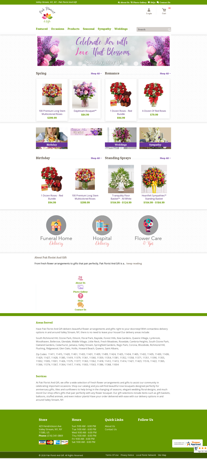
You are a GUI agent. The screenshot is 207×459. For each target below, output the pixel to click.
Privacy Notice (127, 456)
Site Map (162, 456)
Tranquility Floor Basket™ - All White (120, 198)
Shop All (96, 73)
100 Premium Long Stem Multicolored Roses (52, 113)
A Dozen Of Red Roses (154, 111)
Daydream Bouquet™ (84, 111)
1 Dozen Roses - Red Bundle (121, 113)
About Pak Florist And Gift (50, 258)
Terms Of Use (112, 456)
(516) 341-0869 (55, 436)
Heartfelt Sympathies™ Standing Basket (154, 198)
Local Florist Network (146, 456)
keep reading (134, 264)
